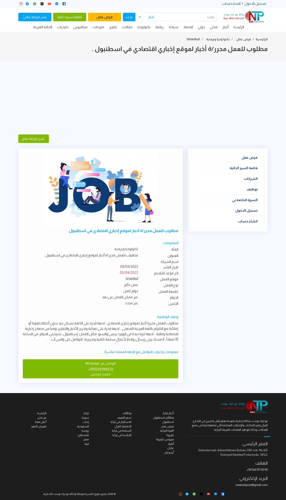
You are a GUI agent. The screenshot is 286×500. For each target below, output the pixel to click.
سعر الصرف (124, 417)
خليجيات (62, 27)
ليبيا (87, 443)
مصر (86, 439)
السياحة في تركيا (121, 430)
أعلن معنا (40, 421)
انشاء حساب (231, 3)
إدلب (86, 421)
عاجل (170, 448)
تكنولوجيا (144, 27)
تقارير (113, 27)
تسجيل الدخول (255, 3)
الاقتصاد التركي (122, 426)
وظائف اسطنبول (163, 417)
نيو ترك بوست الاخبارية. (56, 494)
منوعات (98, 27)
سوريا (85, 417)
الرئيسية (262, 39)
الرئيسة (238, 27)
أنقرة (171, 443)
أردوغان (169, 452)
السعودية (83, 426)
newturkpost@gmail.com (252, 485)
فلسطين (83, 435)
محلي (214, 27)
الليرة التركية (167, 430)
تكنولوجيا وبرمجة (218, 39)
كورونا (170, 435)
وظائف (127, 413)
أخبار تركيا (168, 413)
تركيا (86, 413)
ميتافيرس (80, 27)
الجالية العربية (42, 27)
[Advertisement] (143, 97)
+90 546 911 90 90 (257, 469)
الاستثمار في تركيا (121, 421)
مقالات (127, 27)
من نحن (41, 417)
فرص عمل (105, 17)
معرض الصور (38, 426)
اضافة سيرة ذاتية (69, 17)
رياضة (159, 27)
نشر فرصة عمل (34, 17)
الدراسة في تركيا (121, 435)
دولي (201, 27)
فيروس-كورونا (165, 439)
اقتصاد (188, 27)
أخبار (226, 27)
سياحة (173, 27)
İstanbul (193, 39)
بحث (129, 17)
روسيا (85, 430)
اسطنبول (168, 421)
